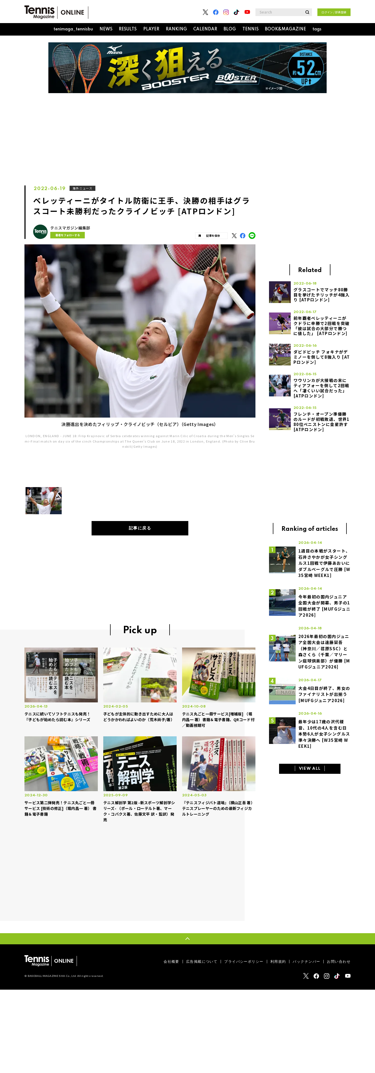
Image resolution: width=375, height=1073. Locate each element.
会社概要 (171, 961)
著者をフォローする (67, 235)
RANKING (176, 29)
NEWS (105, 29)
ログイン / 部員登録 (333, 12)
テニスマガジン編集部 (70, 228)
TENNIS (250, 29)
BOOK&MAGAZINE (285, 29)
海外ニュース (82, 188)
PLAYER (151, 29)
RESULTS (128, 29)
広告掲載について (201, 961)
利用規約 (278, 961)
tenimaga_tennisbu (73, 29)
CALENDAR (205, 29)
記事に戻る (140, 528)
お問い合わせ (339, 961)
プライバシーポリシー (243, 961)
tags (316, 29)
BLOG (230, 29)
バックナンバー (306, 961)
